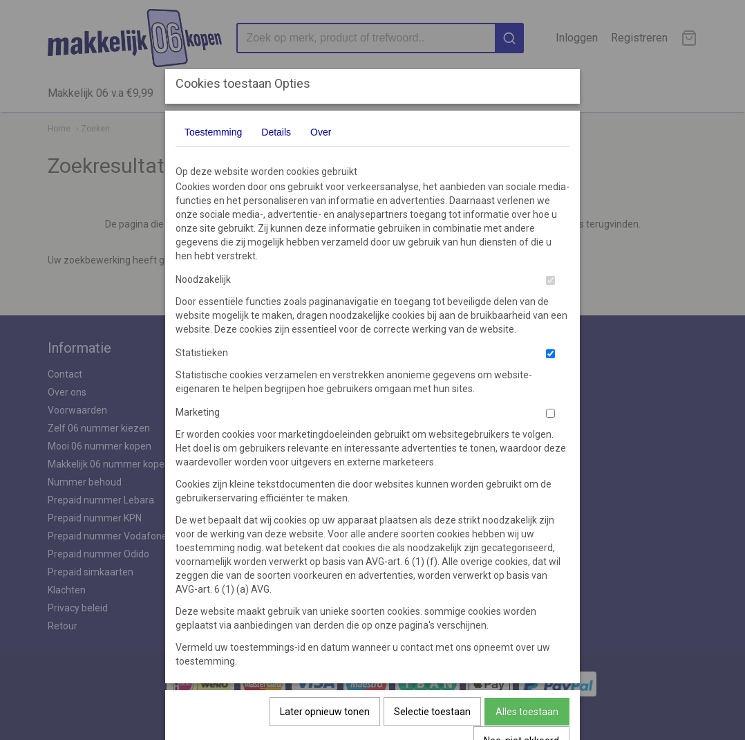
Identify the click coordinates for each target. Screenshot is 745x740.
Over (320, 132)
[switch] (550, 280)
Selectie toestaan (432, 711)
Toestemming (213, 132)
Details (276, 132)
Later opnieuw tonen (325, 711)
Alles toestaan (527, 711)
